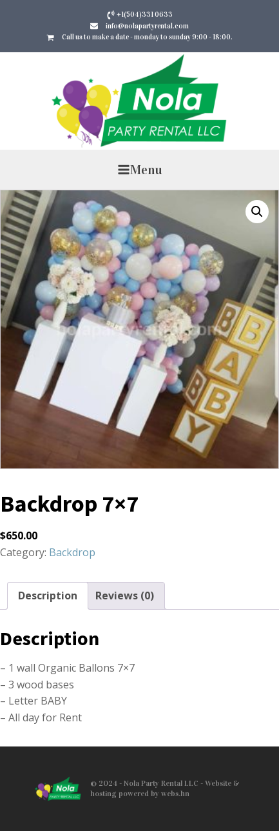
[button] (257, 211)
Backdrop (72, 552)
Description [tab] (47, 595)
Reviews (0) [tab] (124, 595)
